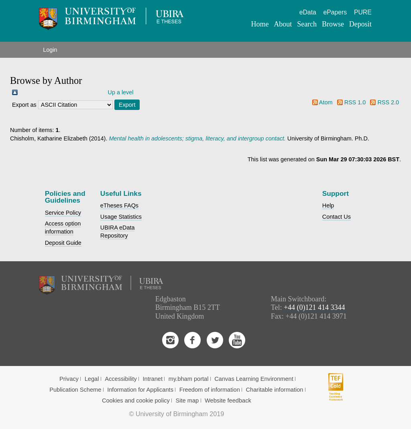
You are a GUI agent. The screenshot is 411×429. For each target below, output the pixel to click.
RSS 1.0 (355, 102)
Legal (92, 379)
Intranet (153, 379)
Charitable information (274, 389)
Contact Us (336, 216)
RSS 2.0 (388, 102)
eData (307, 12)
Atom (326, 102)
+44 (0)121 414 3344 (314, 307)
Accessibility (121, 379)
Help (328, 205)
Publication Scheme (75, 389)
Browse (333, 24)
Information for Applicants (140, 389)
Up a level (121, 92)
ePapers (335, 12)
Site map (187, 400)
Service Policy (63, 212)
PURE (363, 12)
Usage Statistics (121, 216)
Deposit (360, 24)
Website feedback (228, 400)
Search (307, 24)
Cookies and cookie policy (136, 400)
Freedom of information (209, 389)
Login (50, 50)
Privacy (69, 379)
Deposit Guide (63, 243)
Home (260, 24)
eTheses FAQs (119, 205)
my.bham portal (189, 379)
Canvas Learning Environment (253, 379)
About (283, 24)
